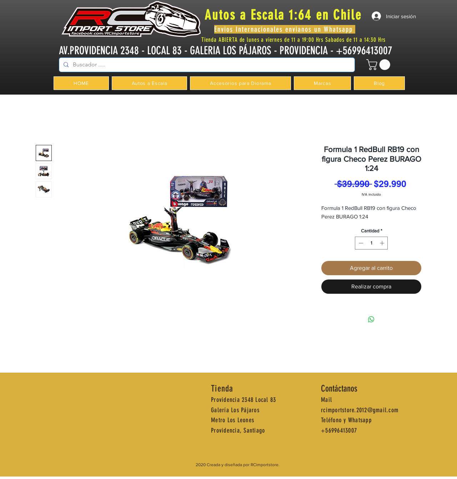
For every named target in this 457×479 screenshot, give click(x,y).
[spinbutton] (371, 243)
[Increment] (382, 243)
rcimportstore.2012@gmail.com (359, 410)
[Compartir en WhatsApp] (371, 319)
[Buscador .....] (206, 65)
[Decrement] (360, 243)
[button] (379, 64)
